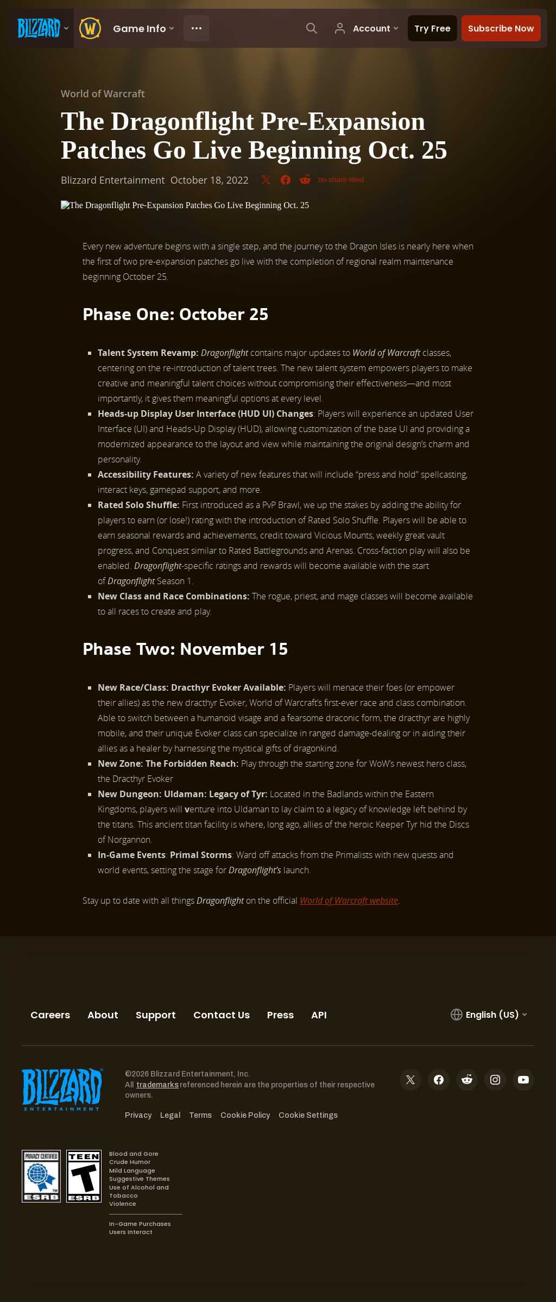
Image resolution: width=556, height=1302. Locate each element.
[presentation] (41, 28)
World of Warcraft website (349, 900)
